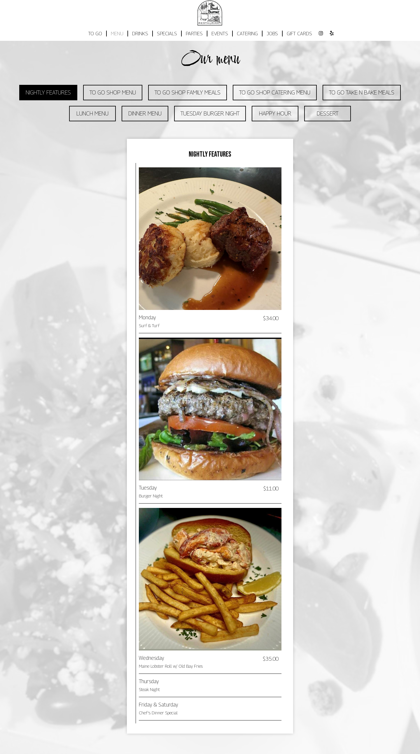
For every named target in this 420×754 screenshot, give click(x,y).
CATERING (247, 33)
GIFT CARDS (299, 33)
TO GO (95, 33)
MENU (117, 33)
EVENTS (219, 33)
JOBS (272, 33)
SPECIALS (167, 33)
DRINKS (140, 33)
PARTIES (194, 33)
